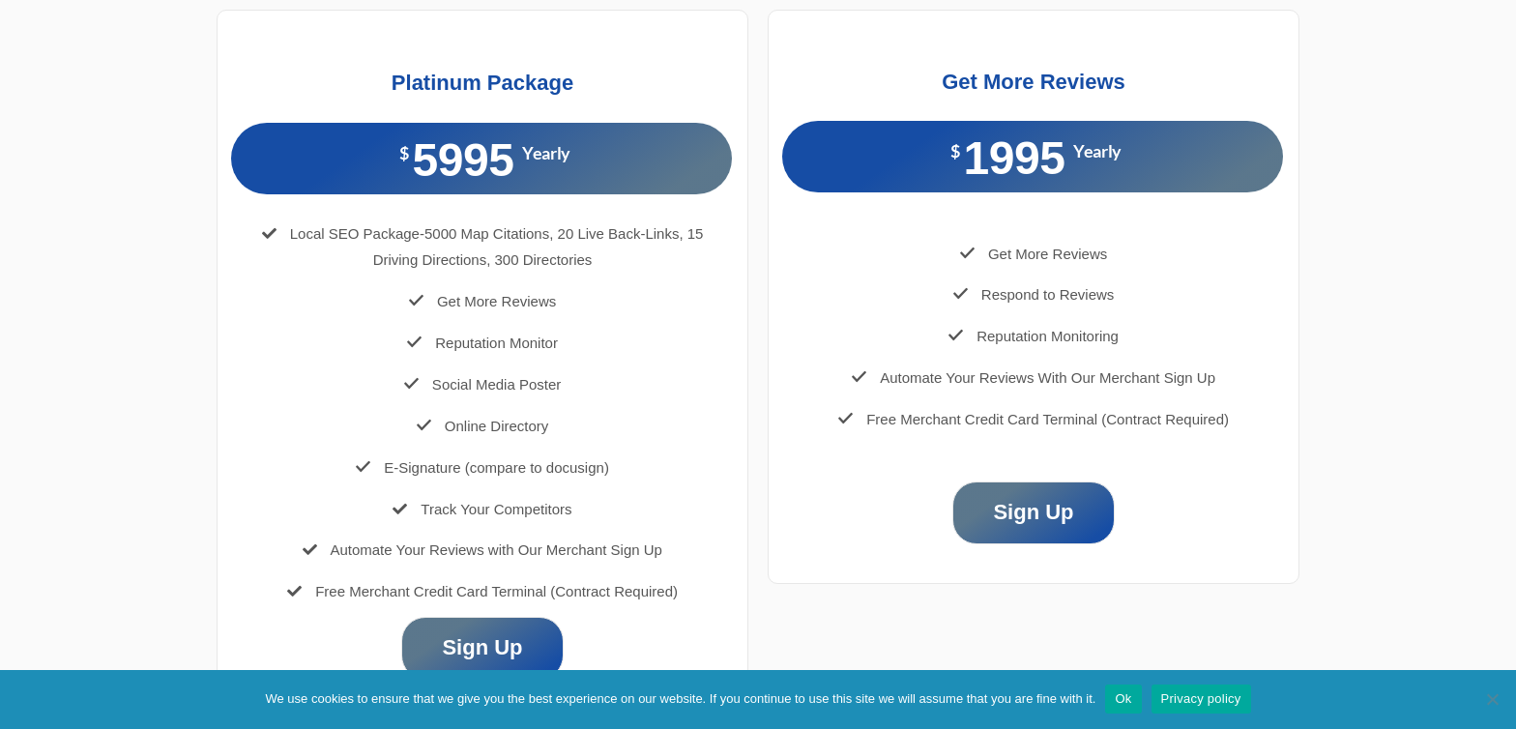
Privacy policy (1201, 698)
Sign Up (482, 647)
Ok (1123, 698)
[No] (1491, 699)
